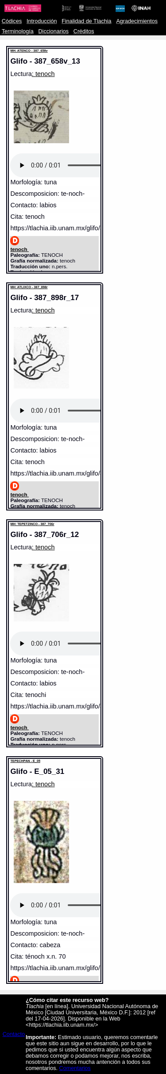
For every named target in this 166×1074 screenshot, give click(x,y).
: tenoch (43, 73)
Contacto (14, 1034)
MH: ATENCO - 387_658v (28, 51)
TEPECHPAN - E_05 (25, 761)
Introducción (42, 21)
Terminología (18, 31)
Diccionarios (54, 31)
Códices (12, 21)
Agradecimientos (137, 21)
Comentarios (75, 1068)
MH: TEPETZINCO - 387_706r (32, 524)
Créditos (83, 31)
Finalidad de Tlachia (86, 21)
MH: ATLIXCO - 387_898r (28, 287)
